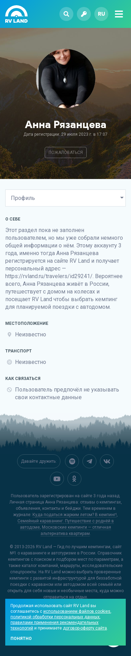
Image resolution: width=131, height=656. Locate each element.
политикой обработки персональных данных (55, 616)
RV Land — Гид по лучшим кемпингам (73, 546)
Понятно (21, 638)
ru (101, 13)
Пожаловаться (66, 152)
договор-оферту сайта (85, 628)
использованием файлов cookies (76, 611)
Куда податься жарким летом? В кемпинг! (74, 514)
